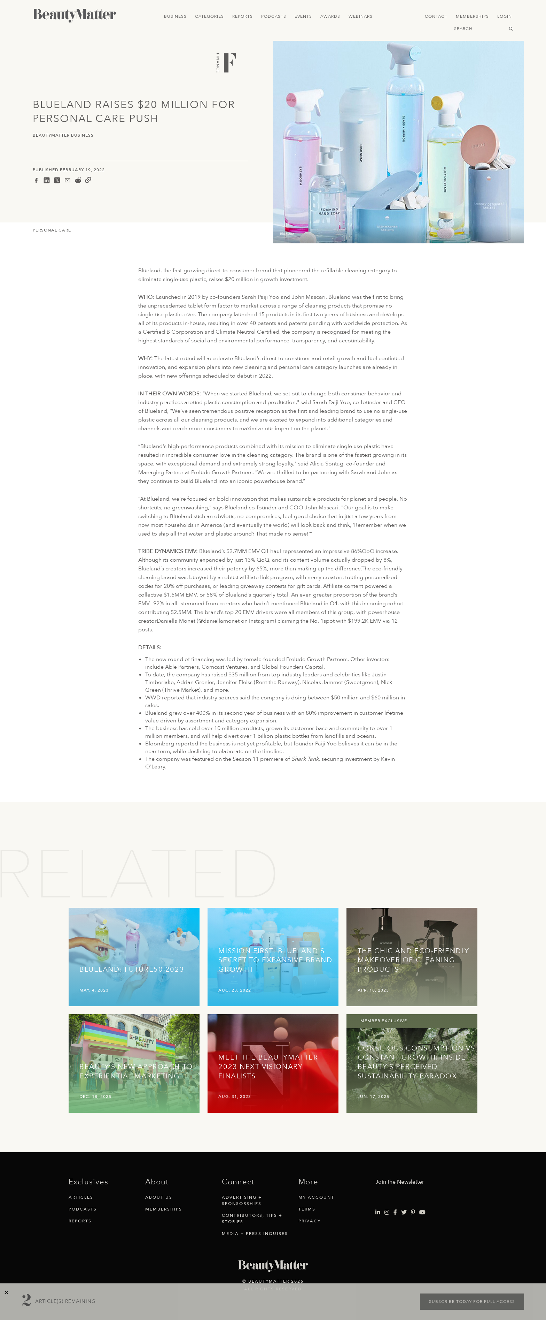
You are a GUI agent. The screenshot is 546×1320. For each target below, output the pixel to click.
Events (303, 16)
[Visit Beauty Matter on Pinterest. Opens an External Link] (413, 1212)
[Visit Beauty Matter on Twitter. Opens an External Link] (404, 1212)
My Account (316, 1197)
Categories (209, 16)
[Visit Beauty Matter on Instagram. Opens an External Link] (386, 1212)
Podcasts (273, 16)
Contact (436, 16)
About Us (158, 1197)
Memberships (472, 16)
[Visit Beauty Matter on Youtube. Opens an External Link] (422, 1212)
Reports (242, 16)
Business (175, 16)
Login (504, 16)
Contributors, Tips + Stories (252, 1218)
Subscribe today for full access (472, 1301)
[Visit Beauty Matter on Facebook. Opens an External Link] (395, 1212)
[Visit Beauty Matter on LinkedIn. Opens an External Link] (377, 1212)
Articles (81, 1197)
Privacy (309, 1221)
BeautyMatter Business (63, 135)
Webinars (361, 16)
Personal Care (52, 230)
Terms (306, 1209)
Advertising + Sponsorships (242, 1200)
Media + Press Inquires (255, 1233)
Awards (330, 16)
